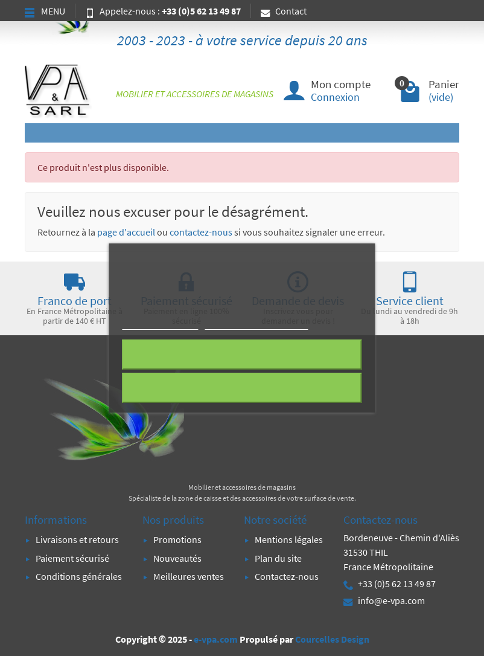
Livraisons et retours (77, 539)
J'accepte (241, 388)
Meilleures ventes (188, 576)
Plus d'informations (161, 324)
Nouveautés (177, 558)
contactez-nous (201, 232)
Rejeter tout (241, 355)
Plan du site (278, 558)
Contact (284, 11)
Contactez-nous (287, 576)
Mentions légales (289, 539)
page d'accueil (126, 232)
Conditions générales (79, 576)
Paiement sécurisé (72, 558)
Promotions (177, 539)
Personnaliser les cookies (256, 324)
